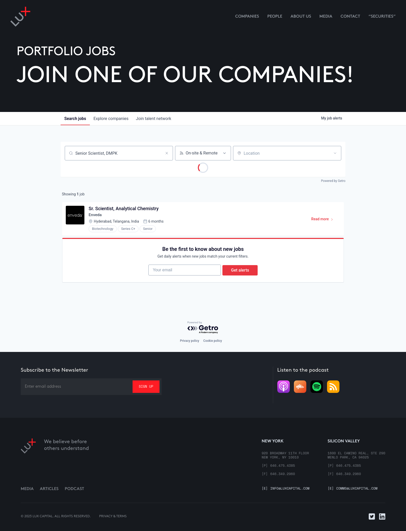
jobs (75, 118)
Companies (247, 17)
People (274, 17)
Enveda (96, 215)
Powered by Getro (333, 181)
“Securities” (382, 17)
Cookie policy (212, 341)
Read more (324, 221)
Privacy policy (189, 341)
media (326, 17)
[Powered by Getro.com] (203, 327)
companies (112, 118)
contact (350, 17)
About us (301, 17)
